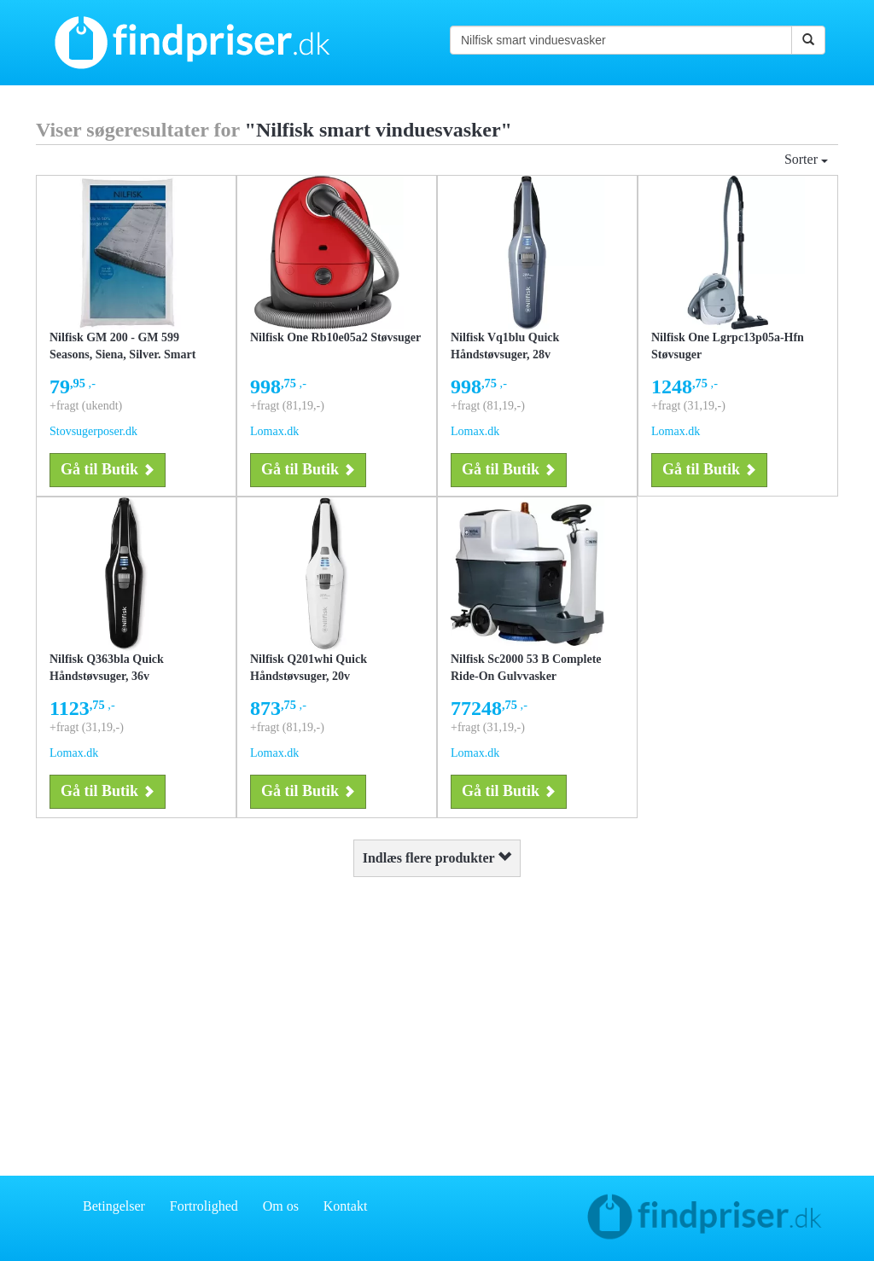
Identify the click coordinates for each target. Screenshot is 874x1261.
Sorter (806, 159)
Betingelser (114, 1206)
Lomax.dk (274, 431)
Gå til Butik (107, 469)
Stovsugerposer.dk (93, 431)
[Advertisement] (437, 1022)
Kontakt (345, 1206)
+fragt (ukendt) (86, 405)
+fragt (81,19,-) (287, 405)
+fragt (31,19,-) (688, 405)
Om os (281, 1206)
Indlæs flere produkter (437, 858)
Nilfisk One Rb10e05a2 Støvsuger (335, 337)
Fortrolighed (204, 1206)
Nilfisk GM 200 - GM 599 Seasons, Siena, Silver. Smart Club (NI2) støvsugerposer (122, 354)
